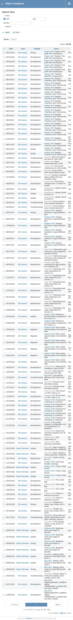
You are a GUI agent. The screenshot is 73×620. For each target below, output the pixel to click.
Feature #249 (49, 400)
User (23, 49)
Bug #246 (48, 382)
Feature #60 (49, 166)
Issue (56, 49)
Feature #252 (49, 437)
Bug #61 (47, 171)
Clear (17, 32)
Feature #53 (49, 79)
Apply (7, 32)
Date (7, 19)
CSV (69, 613)
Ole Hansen (22, 53)
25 (42, 610)
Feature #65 (49, 182)
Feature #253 (49, 442)
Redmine (29, 618)
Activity (37, 49)
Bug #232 (48, 249)
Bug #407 (48, 554)
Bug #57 (47, 157)
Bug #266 (48, 457)
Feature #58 (49, 162)
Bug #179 (48, 202)
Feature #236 (49, 262)
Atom (64, 613)
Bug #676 (48, 580)
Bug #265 (48, 447)
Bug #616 (48, 574)
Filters (7, 16)
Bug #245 (48, 375)
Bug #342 (48, 515)
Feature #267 (49, 462)
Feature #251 (49, 431)
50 (45, 610)
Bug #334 (48, 502)
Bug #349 (48, 522)
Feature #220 (49, 210)
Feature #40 (49, 52)
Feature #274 (49, 466)
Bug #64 (47, 175)
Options (8, 26)
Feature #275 (49, 480)
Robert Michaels (22, 448)
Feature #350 (49, 528)
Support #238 (49, 314)
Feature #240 (49, 366)
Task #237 (48, 269)
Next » (58, 605)
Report (13, 39)
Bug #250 (48, 422)
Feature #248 (49, 391)
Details (6, 39)
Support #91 (49, 188)
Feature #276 (49, 493)
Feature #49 (49, 74)
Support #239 (49, 327)
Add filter (6, 23)
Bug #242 (48, 371)
